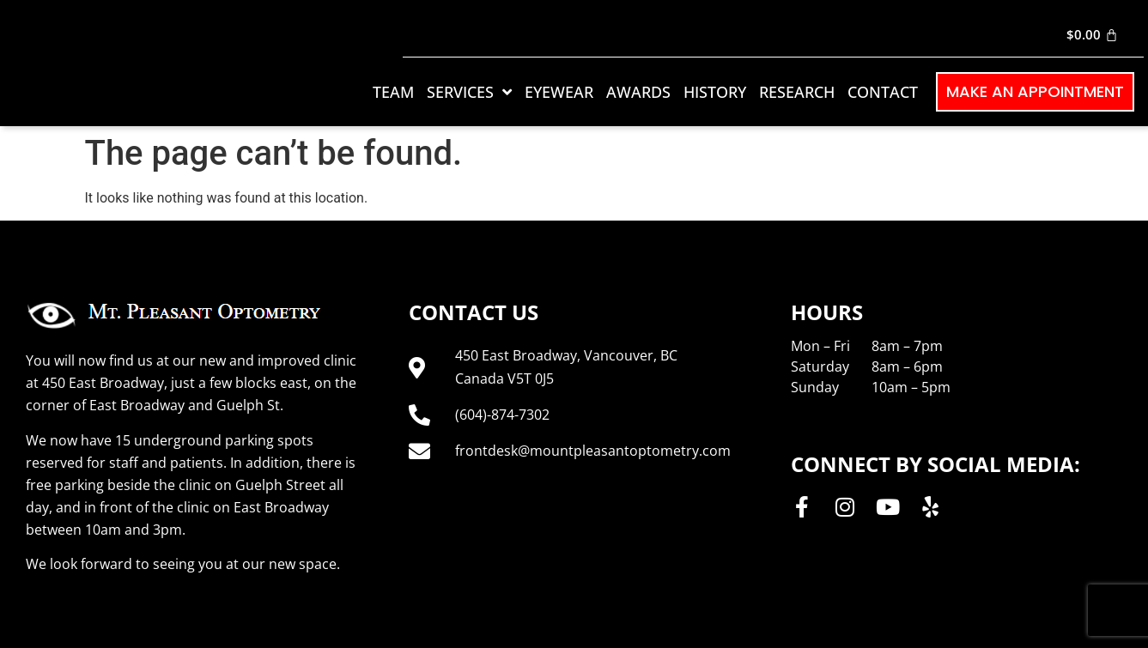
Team (393, 92)
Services (469, 92)
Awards (638, 92)
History (714, 92)
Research (797, 92)
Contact (882, 92)
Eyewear (559, 92)
